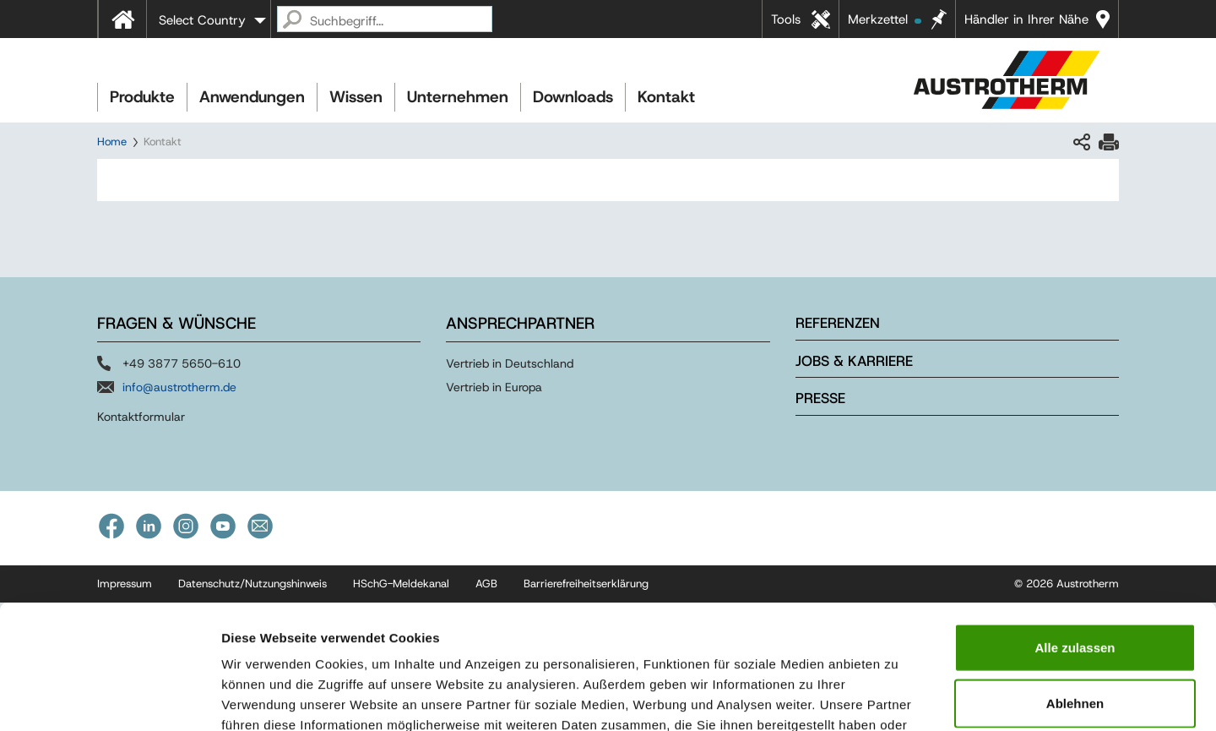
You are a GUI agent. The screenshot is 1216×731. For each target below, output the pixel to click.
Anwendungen (252, 96)
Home (112, 141)
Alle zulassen (1074, 531)
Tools (786, 19)
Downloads (573, 96)
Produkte (142, 96)
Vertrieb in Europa (494, 387)
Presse (820, 398)
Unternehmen (457, 96)
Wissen (356, 96)
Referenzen (837, 323)
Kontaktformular (141, 416)
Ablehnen (1075, 587)
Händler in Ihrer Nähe (1026, 19)
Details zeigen (898, 697)
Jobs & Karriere (854, 361)
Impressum (648, 629)
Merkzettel (884, 19)
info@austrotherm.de (179, 387)
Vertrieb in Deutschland (509, 363)
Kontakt (666, 96)
